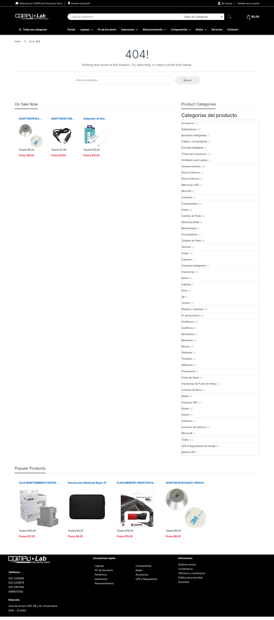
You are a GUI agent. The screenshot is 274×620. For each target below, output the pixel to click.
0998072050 (15, 591)
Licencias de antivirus (194, 427)
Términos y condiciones (191, 573)
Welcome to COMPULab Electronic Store (38, 3)
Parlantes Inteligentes (194, 265)
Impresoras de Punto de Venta (199, 383)
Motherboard (189, 228)
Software (187, 420)
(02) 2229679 (16, 582)
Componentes (179, 29)
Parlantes (187, 352)
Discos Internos (190, 178)
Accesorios (188, 123)
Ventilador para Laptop (194, 160)
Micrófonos (188, 334)
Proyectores (188, 371)
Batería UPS (188, 452)
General (186, 246)
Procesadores (189, 234)
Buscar (187, 80)
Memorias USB (190, 184)
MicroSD (186, 191)
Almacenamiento (153, 29)
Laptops (84, 29)
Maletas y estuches (192, 309)
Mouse (185, 346)
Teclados (187, 358)
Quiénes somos (187, 564)
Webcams (187, 364)
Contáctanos (185, 568)
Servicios (216, 29)
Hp (183, 296)
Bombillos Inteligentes (194, 135)
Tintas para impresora (194, 153)
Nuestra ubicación (78, 3)
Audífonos (187, 327)
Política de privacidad (190, 577)
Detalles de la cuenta (248, 3)
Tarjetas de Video (191, 240)
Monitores (187, 340)
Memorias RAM (190, 222)
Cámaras (187, 259)
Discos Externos (191, 172)
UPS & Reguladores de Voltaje (198, 445)
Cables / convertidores (194, 141)
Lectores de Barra (192, 389)
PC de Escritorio (104, 570)
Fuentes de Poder (191, 215)
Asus (184, 290)
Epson (185, 277)
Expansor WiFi (190, 402)
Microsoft (187, 433)
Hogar (185, 253)
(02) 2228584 (16, 578)
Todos (185, 439)
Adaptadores (189, 129)
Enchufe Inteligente (192, 147)
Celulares (187, 197)
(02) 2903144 (16, 587)
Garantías (183, 581)
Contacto (232, 29)
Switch (185, 414)
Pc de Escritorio (107, 29)
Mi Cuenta (225, 3)
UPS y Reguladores (146, 578)
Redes (199, 29)
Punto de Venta (190, 377)
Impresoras (127, 29)
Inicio (18, 41)
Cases (185, 209)
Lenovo (186, 302)
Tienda (71, 29)
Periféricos (188, 321)
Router (185, 408)
